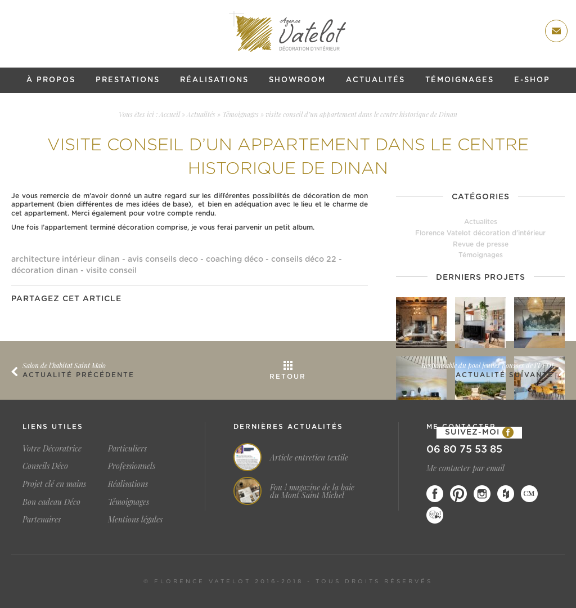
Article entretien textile (309, 458)
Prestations (128, 80)
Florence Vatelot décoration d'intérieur (480, 233)
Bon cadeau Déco (51, 502)
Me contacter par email (465, 468)
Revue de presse (480, 244)
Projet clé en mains (54, 484)
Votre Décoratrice (52, 448)
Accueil (169, 114)
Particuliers (127, 448)
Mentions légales (135, 519)
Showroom (297, 80)
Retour (287, 376)
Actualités (375, 80)
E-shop (532, 80)
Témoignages (459, 80)
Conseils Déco (45, 466)
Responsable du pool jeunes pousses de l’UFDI (487, 365)
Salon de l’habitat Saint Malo (64, 365)
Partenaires (41, 519)
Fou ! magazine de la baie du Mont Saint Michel (312, 491)
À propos (50, 80)
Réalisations (214, 80)
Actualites (480, 221)
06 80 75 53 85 (464, 450)
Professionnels (131, 466)
